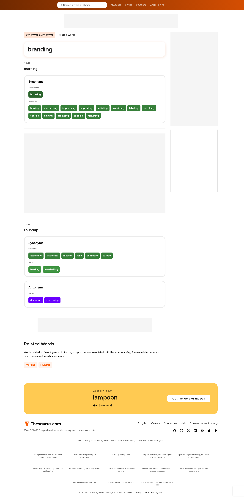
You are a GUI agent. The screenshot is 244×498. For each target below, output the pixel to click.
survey (107, 255)
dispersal (35, 300)
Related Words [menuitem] (66, 34)
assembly (36, 255)
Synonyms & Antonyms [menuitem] (39, 34)
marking (30, 364)
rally (79, 255)
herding (34, 269)
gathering (52, 255)
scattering (52, 300)
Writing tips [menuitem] (157, 5)
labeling (134, 108)
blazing (34, 108)
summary (92, 255)
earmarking (50, 108)
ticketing (93, 115)
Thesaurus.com (39, 5)
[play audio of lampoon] (95, 405)
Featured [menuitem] (116, 5)
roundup (45, 364)
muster (67, 255)
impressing (68, 108)
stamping (63, 115)
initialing (103, 108)
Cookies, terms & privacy (204, 423)
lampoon (105, 397)
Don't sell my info (153, 492)
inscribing (118, 108)
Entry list (142, 423)
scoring (34, 115)
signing (48, 115)
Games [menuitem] (128, 5)
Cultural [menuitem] (141, 5)
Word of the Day (102, 391)
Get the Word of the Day (188, 398)
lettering (35, 94)
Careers (155, 423)
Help (183, 423)
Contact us (170, 423)
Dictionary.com (205, 5)
